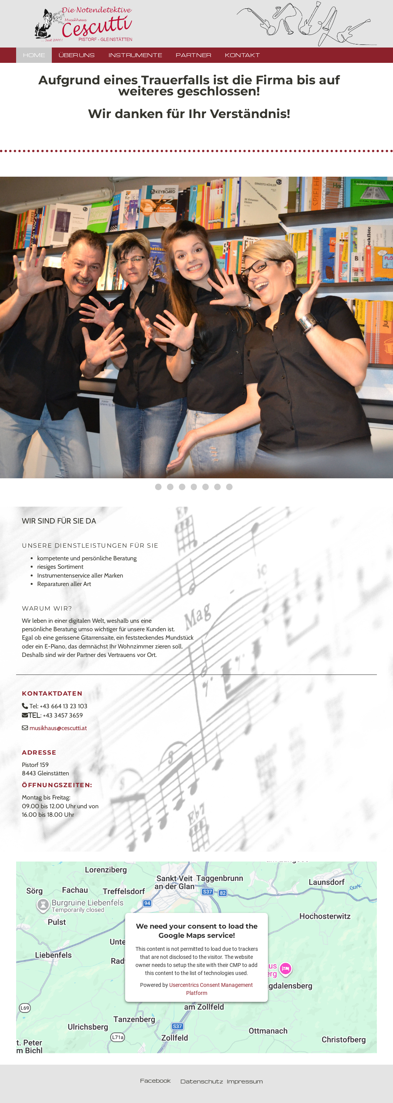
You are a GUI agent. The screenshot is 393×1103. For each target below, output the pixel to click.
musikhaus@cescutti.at (58, 728)
